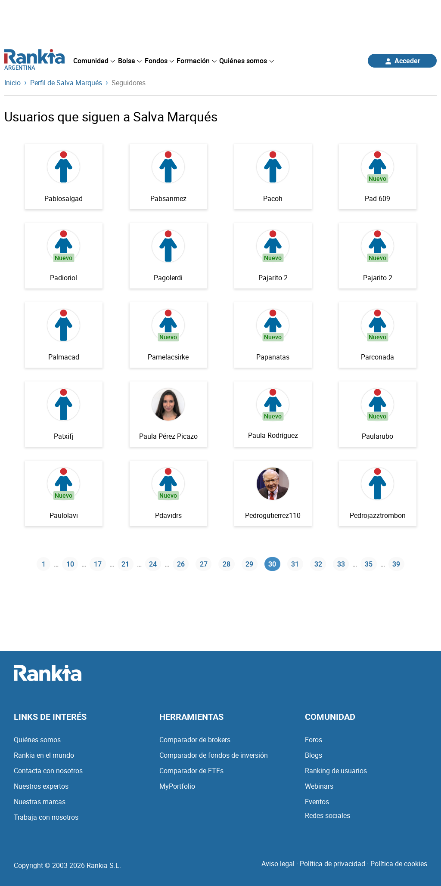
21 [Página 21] (125, 564)
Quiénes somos (37, 739)
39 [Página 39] (396, 564)
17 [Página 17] (98, 564)
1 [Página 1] (44, 564)
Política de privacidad (332, 863)
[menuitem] (93, 60)
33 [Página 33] (341, 564)
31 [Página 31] (295, 564)
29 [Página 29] (249, 564)
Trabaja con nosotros (46, 817)
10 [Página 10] (70, 564)
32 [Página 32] (318, 564)
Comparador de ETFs (191, 770)
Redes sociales (327, 815)
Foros (313, 739)
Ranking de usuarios (336, 770)
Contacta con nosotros (48, 770)
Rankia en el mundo (44, 755)
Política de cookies (398, 863)
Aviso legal (278, 863)
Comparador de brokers (194, 739)
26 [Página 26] (181, 564)
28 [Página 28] (226, 564)
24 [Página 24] (153, 564)
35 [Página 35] (369, 564)
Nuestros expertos (41, 786)
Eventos (317, 801)
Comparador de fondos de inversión (213, 755)
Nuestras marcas (39, 801)
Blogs (313, 755)
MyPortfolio (177, 786)
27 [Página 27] (204, 564)
